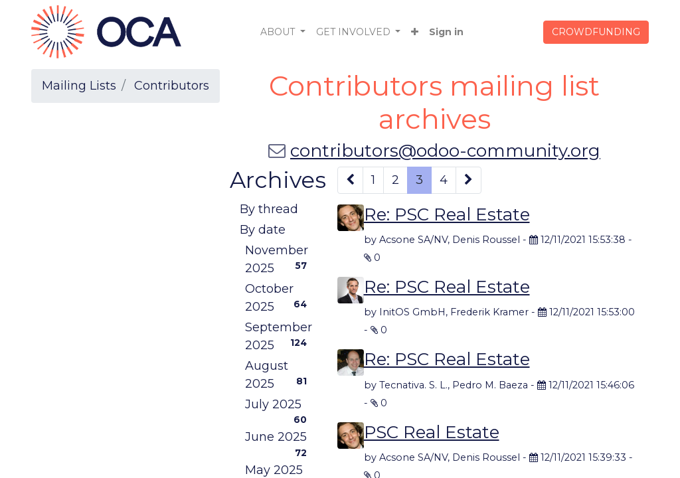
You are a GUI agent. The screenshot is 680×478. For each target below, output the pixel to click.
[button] (415, 32)
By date (263, 229)
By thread (269, 209)
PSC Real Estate (431, 432)
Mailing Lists (79, 85)
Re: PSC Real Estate (447, 214)
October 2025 (278, 297)
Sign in (446, 32)
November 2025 (278, 259)
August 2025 (278, 374)
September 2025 (278, 336)
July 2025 (278, 406)
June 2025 (278, 438)
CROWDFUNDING (596, 32)
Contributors (171, 85)
